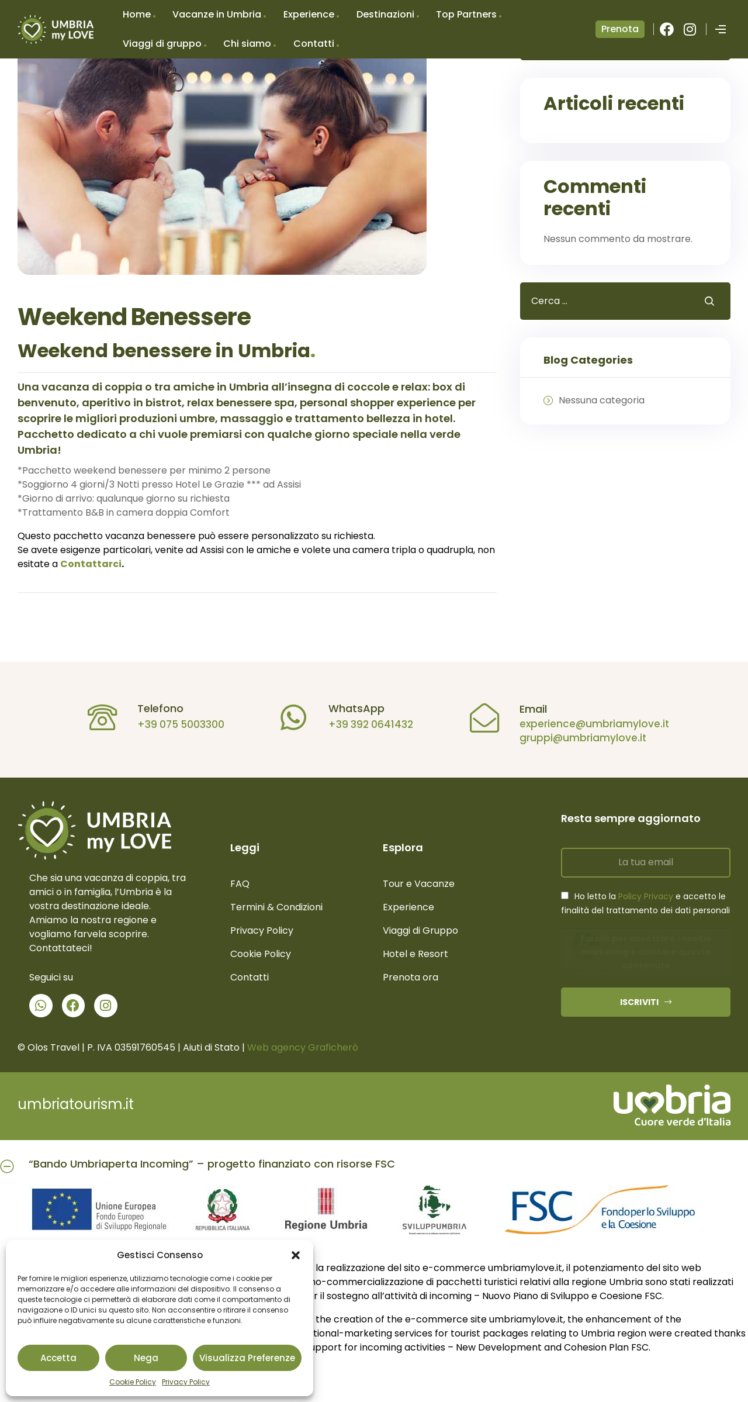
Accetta (58, 1358)
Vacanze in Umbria (216, 14)
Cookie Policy (132, 1382)
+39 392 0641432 (365, 724)
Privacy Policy (186, 1382)
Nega (146, 1358)
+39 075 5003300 (175, 724)
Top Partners (466, 14)
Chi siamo (247, 43)
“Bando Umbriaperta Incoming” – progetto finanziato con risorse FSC (212, 1163)
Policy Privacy (645, 896)
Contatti (313, 43)
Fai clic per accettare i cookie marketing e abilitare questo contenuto (646, 952)
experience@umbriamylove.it (588, 724)
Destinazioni (385, 14)
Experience (308, 14)
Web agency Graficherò (302, 1047)
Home (137, 14)
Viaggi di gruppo (162, 43)
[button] (296, 1255)
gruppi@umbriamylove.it (576, 738)
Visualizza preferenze (247, 1358)
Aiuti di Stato (211, 1047)
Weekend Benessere (134, 317)
